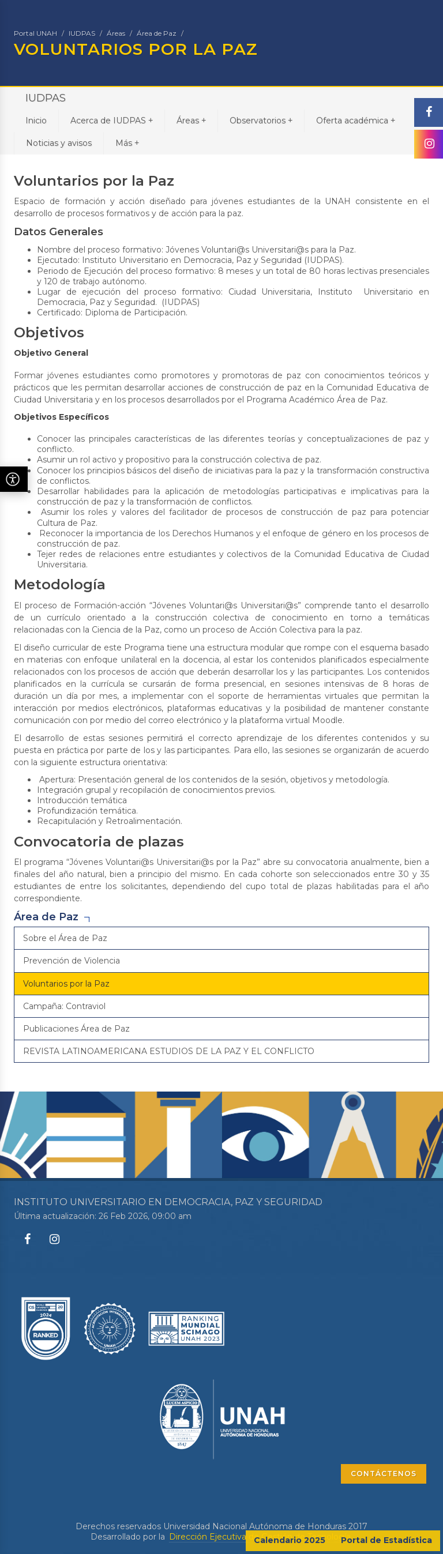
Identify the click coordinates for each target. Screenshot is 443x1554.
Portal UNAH (35, 33)
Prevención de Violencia (71, 960)
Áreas (116, 33)
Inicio (36, 120)
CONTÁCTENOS (383, 1473)
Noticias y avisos (59, 143)
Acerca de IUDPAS (111, 120)
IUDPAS (82, 33)
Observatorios (261, 120)
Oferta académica (355, 120)
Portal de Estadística (386, 1540)
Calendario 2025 (289, 1540)
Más (127, 142)
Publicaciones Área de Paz (76, 1029)
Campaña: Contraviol (64, 1006)
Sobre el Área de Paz (65, 938)
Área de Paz (157, 33)
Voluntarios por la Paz (66, 984)
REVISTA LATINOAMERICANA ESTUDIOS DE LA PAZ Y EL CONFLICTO (168, 1051)
